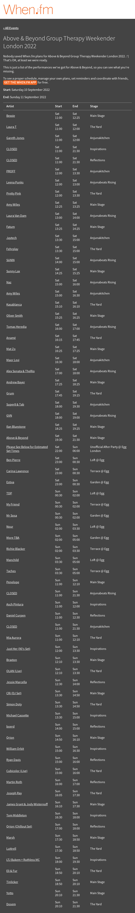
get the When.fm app (20, 83)
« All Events (11, 28)
